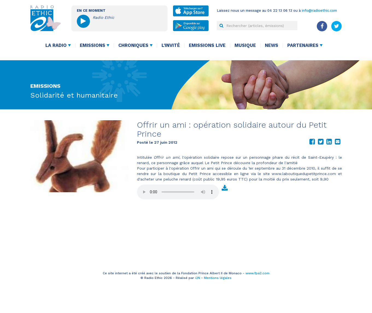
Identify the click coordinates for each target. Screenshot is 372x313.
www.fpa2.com (257, 273)
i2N (197, 278)
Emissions (92, 45)
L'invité (171, 45)
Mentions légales (218, 278)
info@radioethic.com (319, 10)
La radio (56, 45)
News (271, 45)
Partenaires (302, 45)
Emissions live (207, 45)
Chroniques (133, 45)
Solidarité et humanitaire (74, 95)
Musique (245, 45)
